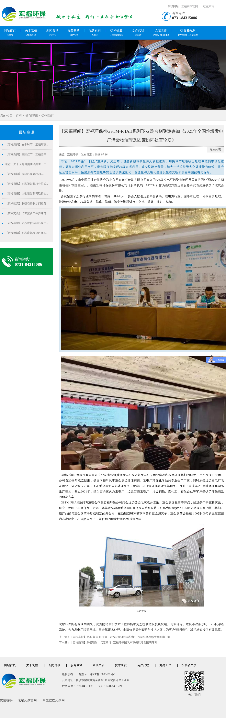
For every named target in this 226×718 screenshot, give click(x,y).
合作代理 (138, 33)
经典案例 (95, 33)
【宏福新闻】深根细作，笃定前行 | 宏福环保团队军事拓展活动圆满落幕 (113, 642)
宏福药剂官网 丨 (191, 6)
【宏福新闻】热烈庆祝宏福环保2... (26, 232)
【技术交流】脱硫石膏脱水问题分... (27, 203)
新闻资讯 (52, 33)
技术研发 (116, 33)
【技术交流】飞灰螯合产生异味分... (27, 213)
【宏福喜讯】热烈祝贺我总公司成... (27, 183)
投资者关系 (188, 33)
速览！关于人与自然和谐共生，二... (27, 164)
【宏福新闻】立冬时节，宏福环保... (27, 144)
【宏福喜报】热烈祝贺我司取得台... (27, 193)
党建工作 (161, 33)
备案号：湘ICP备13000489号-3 (97, 674)
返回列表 (215, 149)
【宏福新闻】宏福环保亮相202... (24, 174)
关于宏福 (31, 33)
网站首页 (10, 33)
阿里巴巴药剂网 (54, 700)
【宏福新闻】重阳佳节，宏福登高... (27, 154)
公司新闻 (48, 115)
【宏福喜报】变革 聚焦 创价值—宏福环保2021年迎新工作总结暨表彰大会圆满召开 (120, 637)
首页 (19, 115)
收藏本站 (208, 6)
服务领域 (74, 33)
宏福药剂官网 (27, 700)
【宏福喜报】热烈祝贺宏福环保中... (27, 223)
